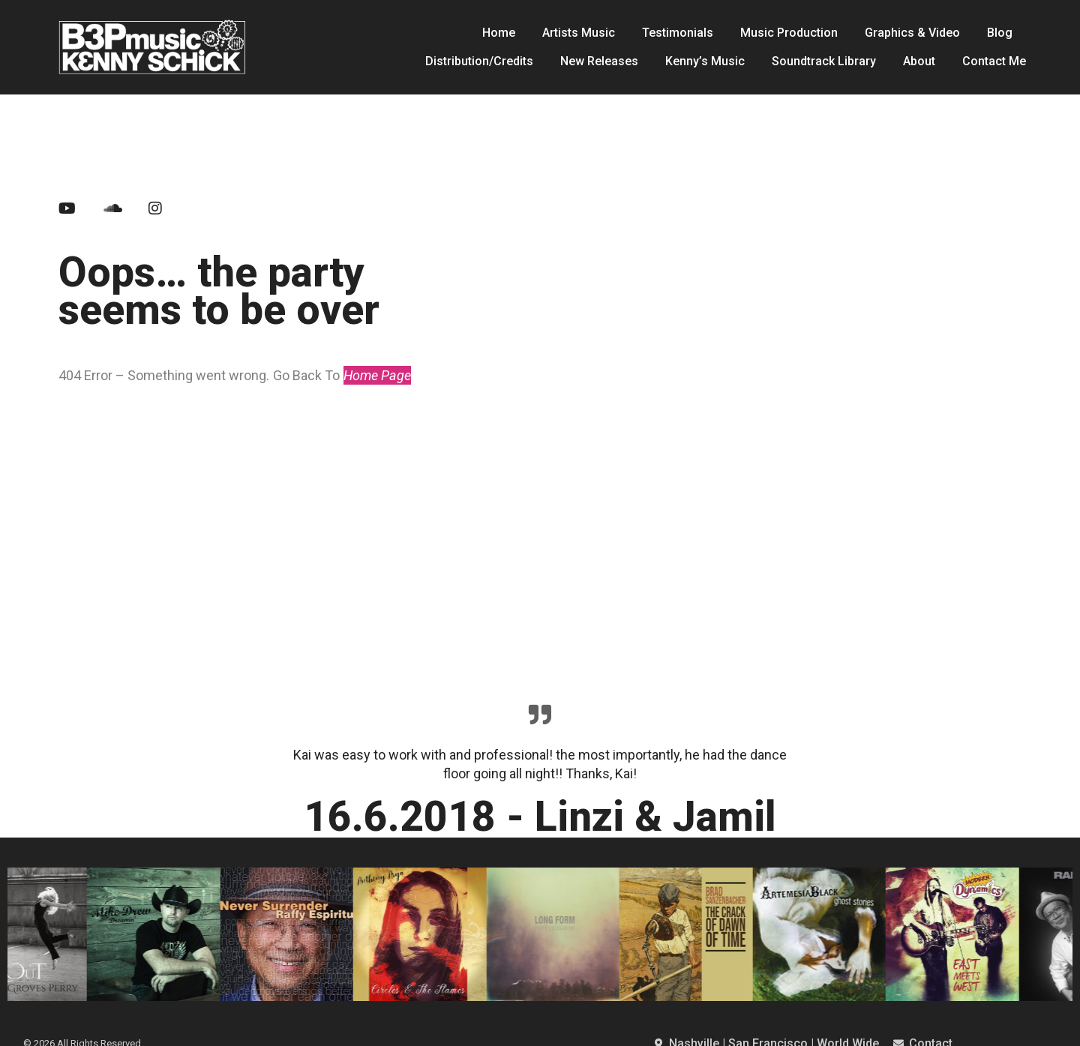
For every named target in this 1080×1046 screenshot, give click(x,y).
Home (498, 32)
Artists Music (578, 32)
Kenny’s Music (705, 61)
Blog (999, 32)
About (919, 61)
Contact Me (994, 61)
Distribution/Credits (479, 61)
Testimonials (677, 32)
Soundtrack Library (824, 61)
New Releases (599, 61)
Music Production (789, 32)
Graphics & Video (912, 32)
